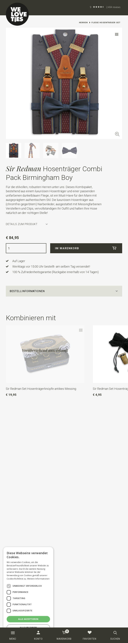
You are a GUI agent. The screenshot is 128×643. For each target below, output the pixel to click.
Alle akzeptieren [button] (28, 619)
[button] (64, 291)
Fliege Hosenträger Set (106, 22)
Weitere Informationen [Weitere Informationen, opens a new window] (38, 578)
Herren (83, 22)
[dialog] (28, 593)
